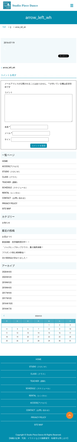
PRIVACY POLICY (9, 203)
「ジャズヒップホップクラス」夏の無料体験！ (22, 247)
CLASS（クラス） (10, 177)
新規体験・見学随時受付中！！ (16, 242)
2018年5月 (7, 282)
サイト (8, 139)
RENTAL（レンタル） (11, 193)
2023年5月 (7, 277)
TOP (4, 27)
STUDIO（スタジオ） (11, 171)
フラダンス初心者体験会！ (14, 252)
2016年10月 (7, 303)
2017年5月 (7, 298)
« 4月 (4, 315)
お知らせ (6, 222)
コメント (9, 92)
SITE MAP (6, 209)
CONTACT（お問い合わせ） (14, 198)
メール (8, 133)
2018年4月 (7, 288)
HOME (5, 161)
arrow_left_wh (9, 67)
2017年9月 (7, 293)
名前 (7, 127)
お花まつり (7, 236)
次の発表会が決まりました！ (15, 258)
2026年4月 (7, 272)
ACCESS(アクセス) (10, 166)
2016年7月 (7, 309)
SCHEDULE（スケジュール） (15, 187)
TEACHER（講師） (10, 182)
